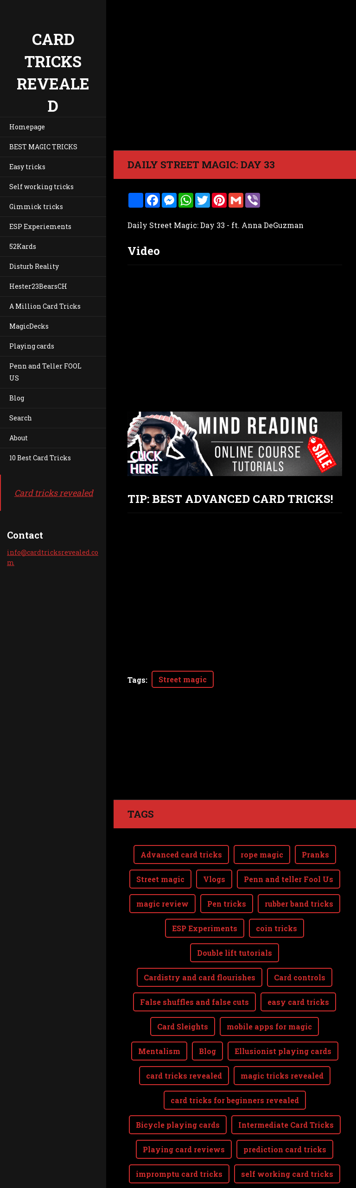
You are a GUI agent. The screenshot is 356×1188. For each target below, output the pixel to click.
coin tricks (276, 891)
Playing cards (31, 346)
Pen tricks (226, 866)
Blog (16, 398)
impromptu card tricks (179, 1137)
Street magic (183, 679)
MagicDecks (29, 326)
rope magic (262, 817)
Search (20, 417)
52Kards (22, 246)
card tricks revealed (184, 1038)
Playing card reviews (184, 1112)
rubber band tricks (299, 866)
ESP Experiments (204, 891)
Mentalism (159, 1014)
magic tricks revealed (282, 1038)
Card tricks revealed (53, 492)
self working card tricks (287, 1137)
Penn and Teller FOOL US (45, 372)
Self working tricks (41, 186)
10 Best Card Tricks (40, 457)
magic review (162, 866)
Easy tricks (27, 166)
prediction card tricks (284, 1112)
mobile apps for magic (269, 989)
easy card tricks (298, 965)
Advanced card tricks (181, 817)
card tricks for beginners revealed (235, 1063)
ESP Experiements (40, 226)
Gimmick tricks (36, 206)
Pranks (315, 817)
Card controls (299, 940)
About (18, 437)
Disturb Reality (34, 266)
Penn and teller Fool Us (288, 842)
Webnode (333, 1175)
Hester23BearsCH (38, 286)
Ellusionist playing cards (283, 1014)
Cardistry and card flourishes (199, 940)
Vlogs (214, 842)
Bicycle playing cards (178, 1088)
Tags (136, 680)
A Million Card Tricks (45, 306)
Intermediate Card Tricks (286, 1088)
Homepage (27, 126)
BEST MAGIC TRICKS (43, 146)
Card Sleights (182, 989)
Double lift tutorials (234, 916)
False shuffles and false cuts (194, 965)
